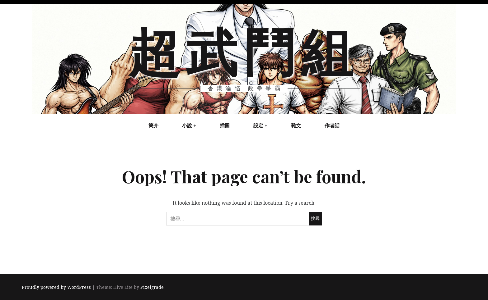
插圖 (225, 125)
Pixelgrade (152, 287)
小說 (187, 125)
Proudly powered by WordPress (56, 287)
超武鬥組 (243, 49)
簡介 (153, 125)
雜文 (296, 125)
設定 (258, 125)
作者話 (332, 125)
